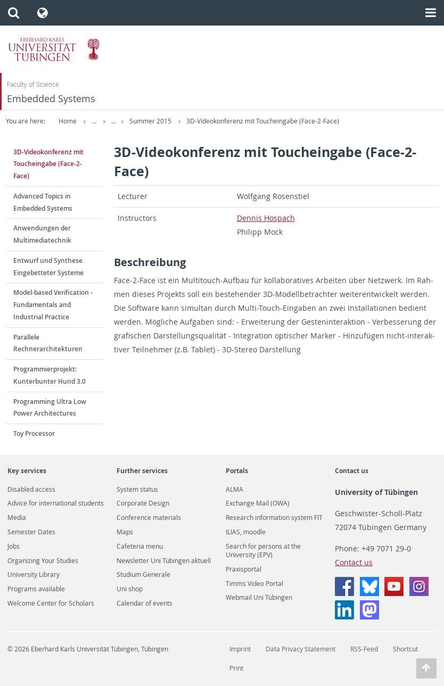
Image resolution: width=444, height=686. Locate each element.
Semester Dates (31, 532)
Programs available (36, 589)
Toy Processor (34, 433)
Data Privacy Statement (300, 649)
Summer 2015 (190, 121)
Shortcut (405, 649)
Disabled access (31, 489)
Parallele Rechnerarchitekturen (48, 343)
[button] (13, 13)
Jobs (13, 546)
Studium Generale (143, 575)
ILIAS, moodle (246, 532)
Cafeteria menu (140, 546)
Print (236, 668)
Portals (237, 470)
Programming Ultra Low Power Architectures (49, 407)
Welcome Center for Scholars (50, 603)
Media (16, 518)
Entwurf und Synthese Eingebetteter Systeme (48, 266)
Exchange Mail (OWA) (258, 503)
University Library (33, 575)
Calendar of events (144, 603)
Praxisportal (243, 569)
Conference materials (149, 518)
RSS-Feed (364, 649)
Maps (125, 532)
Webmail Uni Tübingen (259, 597)
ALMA (234, 489)
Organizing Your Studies (42, 561)
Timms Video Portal (254, 584)
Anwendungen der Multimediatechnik (42, 234)
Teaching (141, 121)
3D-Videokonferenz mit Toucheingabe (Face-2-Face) (302, 121)
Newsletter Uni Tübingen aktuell (164, 561)
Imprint (240, 649)
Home (68, 121)
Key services (26, 470)
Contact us (351, 470)
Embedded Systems (51, 99)
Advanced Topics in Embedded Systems (42, 202)
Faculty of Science (33, 84)
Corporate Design (143, 503)
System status (137, 489)
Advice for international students (55, 503)
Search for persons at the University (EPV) (263, 550)
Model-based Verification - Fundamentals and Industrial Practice (53, 304)
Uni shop (130, 589)
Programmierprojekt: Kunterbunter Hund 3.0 (49, 375)
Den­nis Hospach (266, 218)
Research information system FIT (274, 518)
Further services (142, 470)
